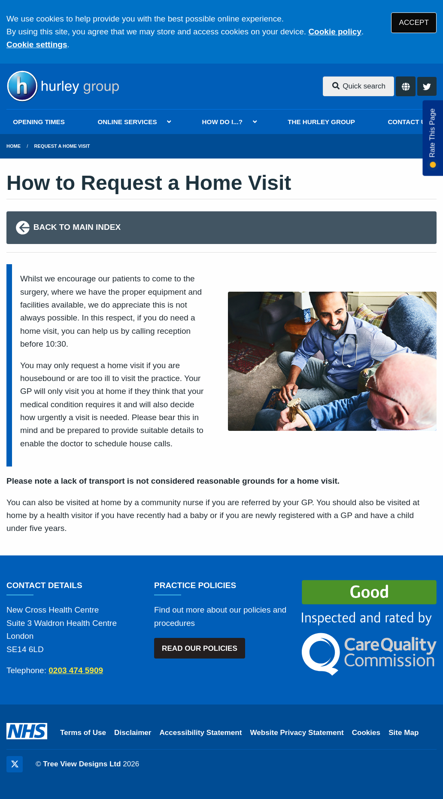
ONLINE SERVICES (127, 121)
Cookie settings (36, 44)
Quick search (358, 86)
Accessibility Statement (201, 733)
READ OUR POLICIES (199, 648)
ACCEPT (414, 22)
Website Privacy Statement (296, 733)
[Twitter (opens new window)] (14, 764)
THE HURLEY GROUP (321, 121)
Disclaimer (132, 733)
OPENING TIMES (39, 121)
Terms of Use (83, 733)
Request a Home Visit (62, 146)
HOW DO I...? (222, 121)
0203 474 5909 (76, 670)
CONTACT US (409, 121)
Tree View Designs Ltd (82, 764)
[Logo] (62, 86)
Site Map (403, 733)
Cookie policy (334, 31)
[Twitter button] (427, 86)
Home (13, 146)
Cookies (366, 733)
